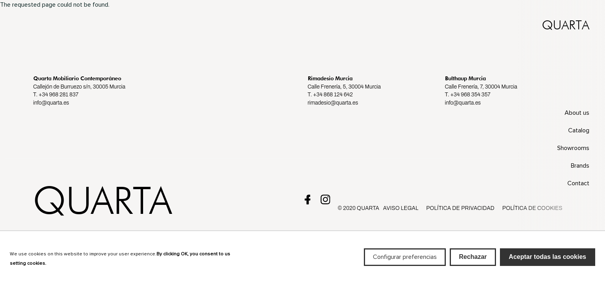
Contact (578, 183)
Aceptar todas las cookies (547, 260)
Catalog (578, 130)
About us (577, 113)
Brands (580, 166)
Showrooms (573, 148)
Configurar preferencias (405, 260)
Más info (59, 266)
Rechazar (473, 260)
